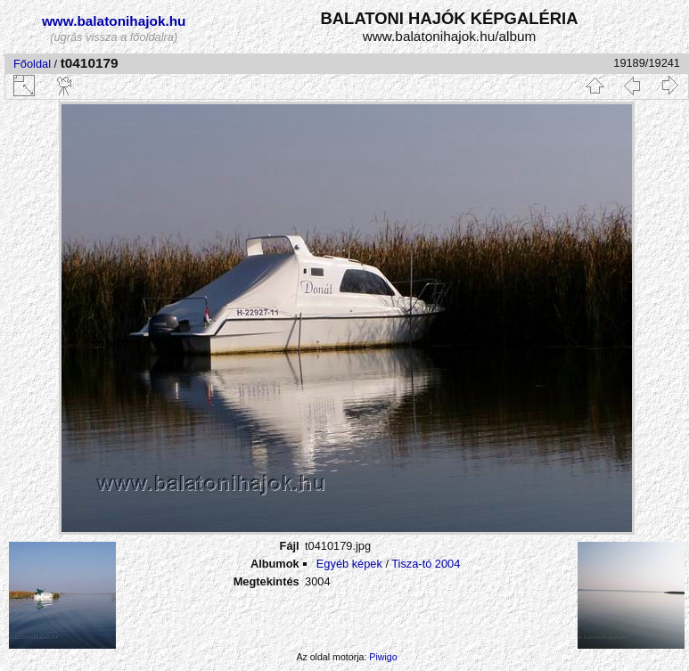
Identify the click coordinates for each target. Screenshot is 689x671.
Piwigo (383, 656)
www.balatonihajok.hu (114, 21)
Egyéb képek (349, 563)
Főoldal (32, 63)
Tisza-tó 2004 (425, 563)
